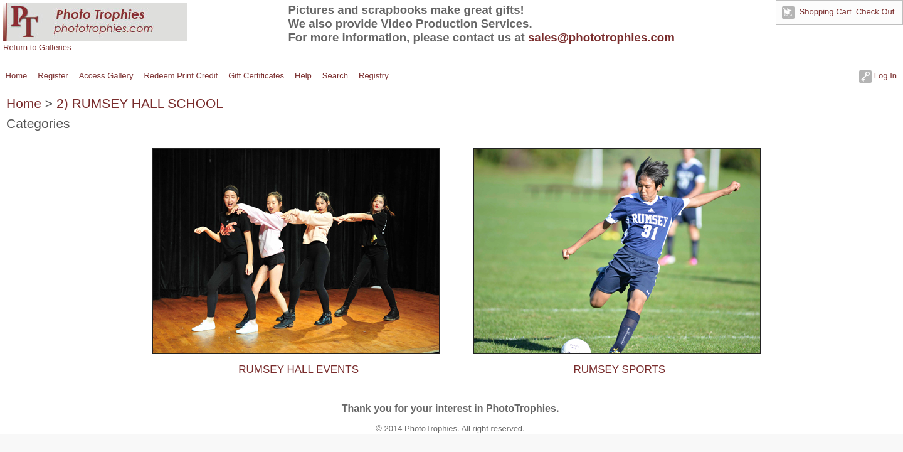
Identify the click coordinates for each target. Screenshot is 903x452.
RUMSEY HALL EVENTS (298, 369)
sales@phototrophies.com (601, 37)
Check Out (875, 11)
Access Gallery (106, 75)
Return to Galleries (37, 47)
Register (53, 75)
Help (303, 75)
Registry (374, 75)
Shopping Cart (826, 11)
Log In (878, 75)
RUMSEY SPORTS (619, 369)
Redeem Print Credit (181, 75)
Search (335, 75)
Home (17, 75)
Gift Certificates (256, 75)
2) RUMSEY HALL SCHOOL (139, 103)
